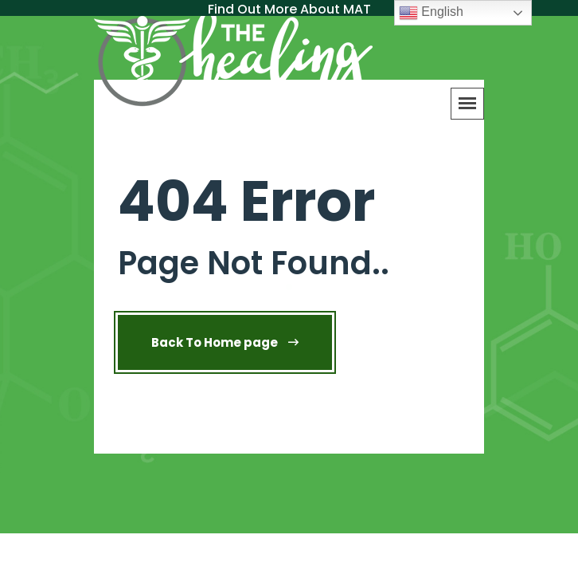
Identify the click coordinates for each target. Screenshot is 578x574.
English (431, 12)
